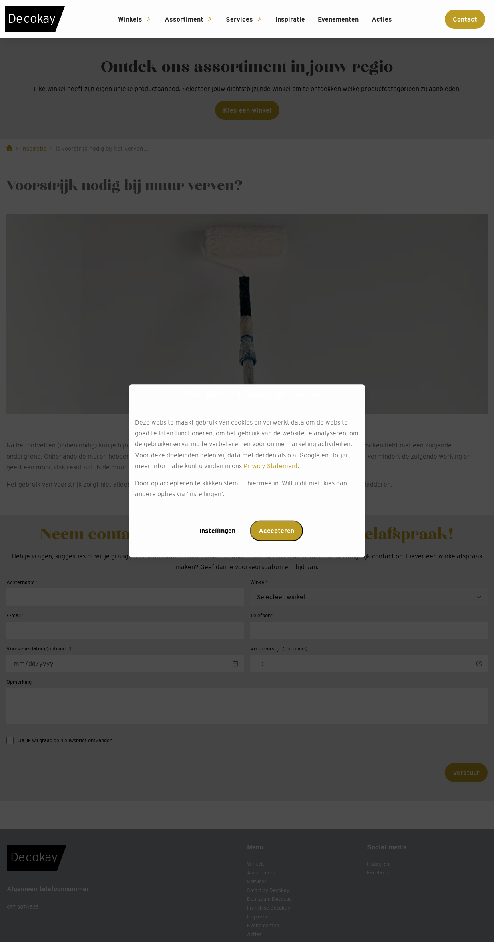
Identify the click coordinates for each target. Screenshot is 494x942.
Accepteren (276, 531)
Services (239, 19)
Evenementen (338, 19)
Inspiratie (290, 19)
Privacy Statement (270, 465)
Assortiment (184, 19)
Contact (465, 19)
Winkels (130, 19)
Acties (382, 19)
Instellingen (217, 531)
